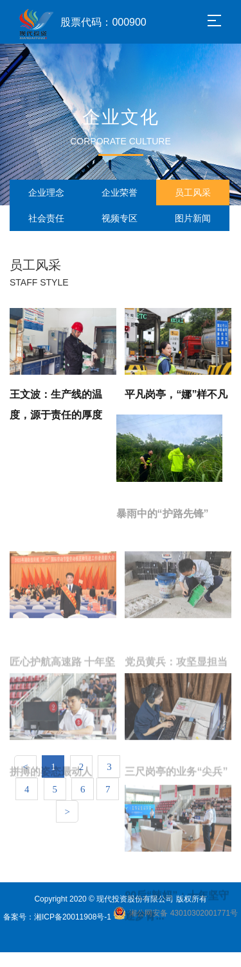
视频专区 (120, 218)
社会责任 (46, 218)
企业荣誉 (120, 192)
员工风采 (193, 192)
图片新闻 (193, 218)
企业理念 (46, 192)
